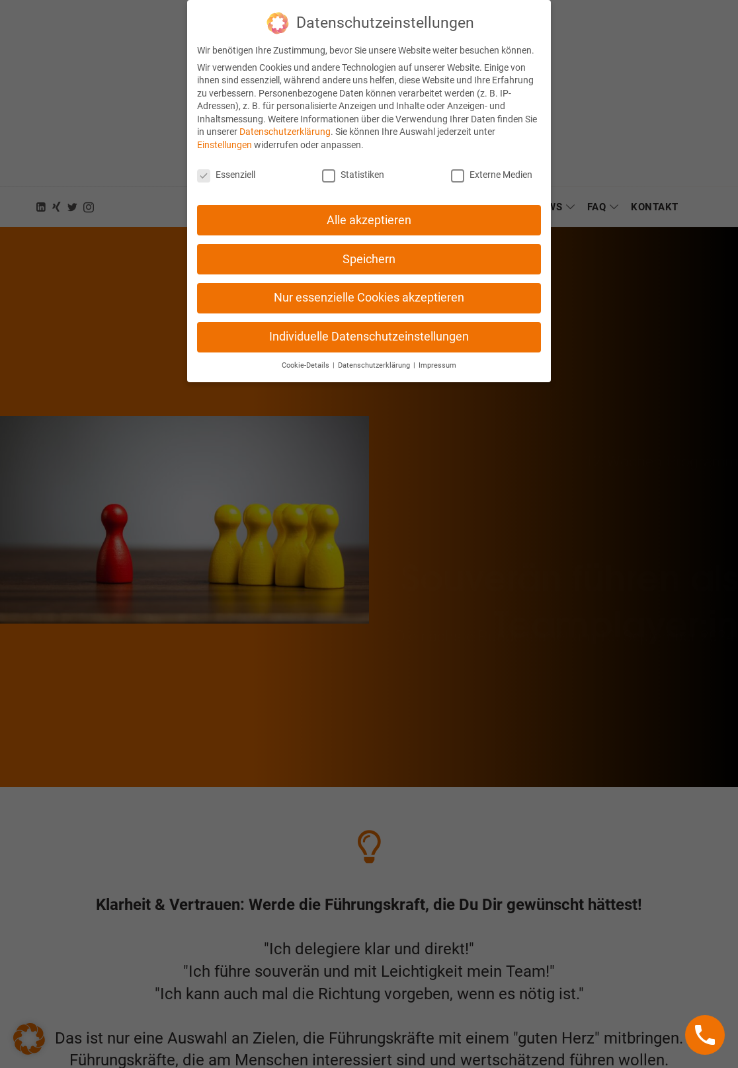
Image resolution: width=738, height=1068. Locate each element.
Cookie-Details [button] (306, 354)
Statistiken (353, 163)
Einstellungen (224, 133)
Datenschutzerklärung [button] (375, 354)
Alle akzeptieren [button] (369, 209)
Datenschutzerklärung (285, 121)
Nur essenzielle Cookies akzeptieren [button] (369, 287)
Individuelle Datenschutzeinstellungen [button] (369, 326)
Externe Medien (491, 163)
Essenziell (226, 163)
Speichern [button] (369, 248)
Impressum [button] (437, 354)
